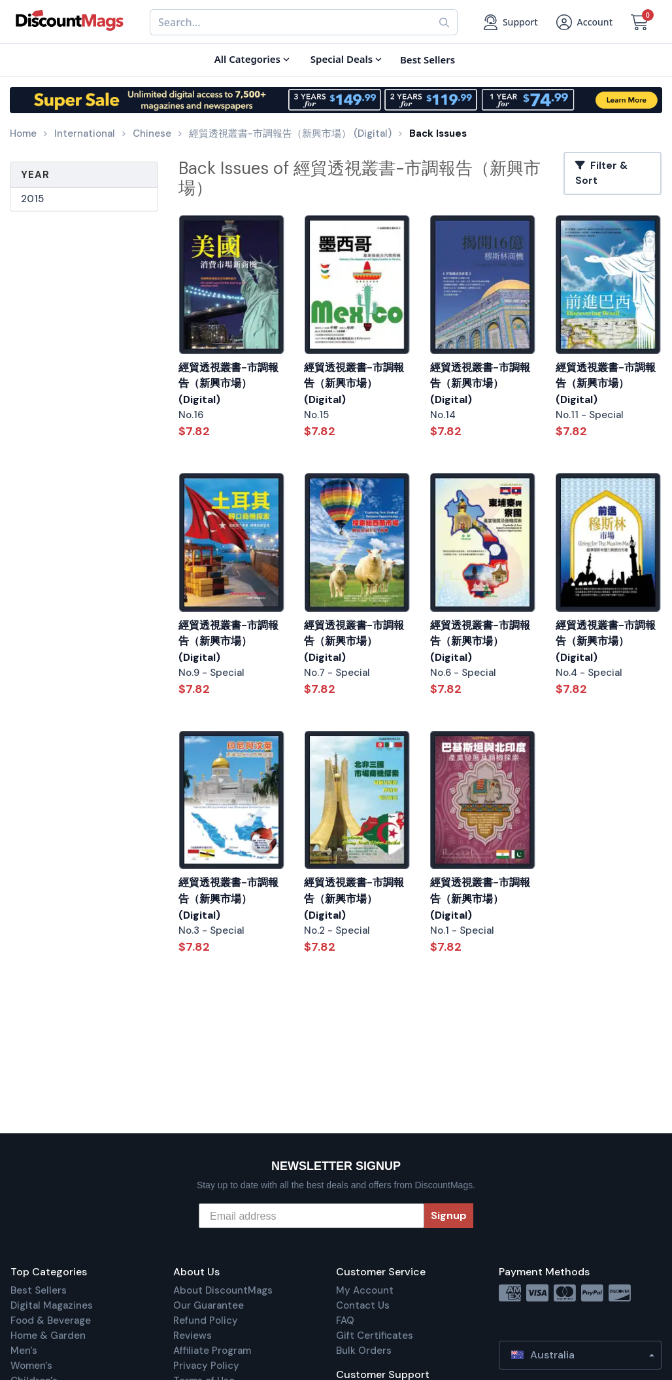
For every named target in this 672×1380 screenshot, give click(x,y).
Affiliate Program (212, 1350)
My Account (365, 1290)
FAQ (345, 1320)
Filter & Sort (601, 173)
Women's (31, 1365)
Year (35, 174)
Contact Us (363, 1305)
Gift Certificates (374, 1335)
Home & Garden (48, 1335)
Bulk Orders (364, 1350)
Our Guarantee (208, 1305)
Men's (23, 1350)
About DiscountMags (223, 1290)
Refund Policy (205, 1320)
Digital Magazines (51, 1305)
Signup (449, 1215)
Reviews (192, 1335)
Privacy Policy (206, 1365)
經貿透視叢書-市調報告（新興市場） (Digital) (228, 383)
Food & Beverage (50, 1320)
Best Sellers (38, 1290)
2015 (32, 198)
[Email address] (311, 1215)
